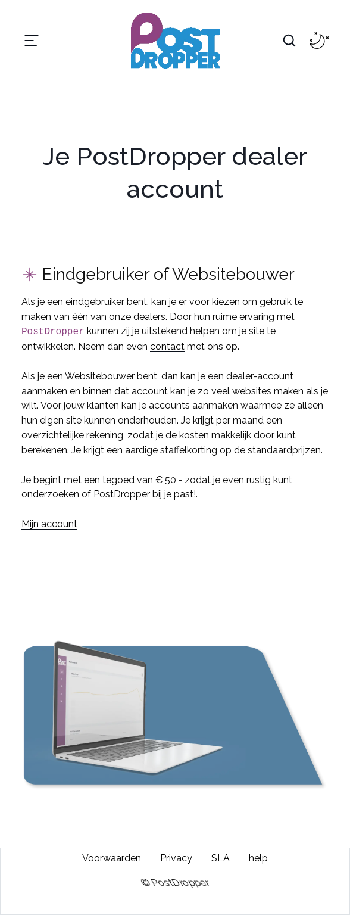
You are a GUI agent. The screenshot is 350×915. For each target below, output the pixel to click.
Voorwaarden (111, 858)
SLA (220, 858)
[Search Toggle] (289, 40)
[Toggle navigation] (31, 40)
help (258, 858)
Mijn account (49, 524)
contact (167, 346)
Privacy (176, 858)
